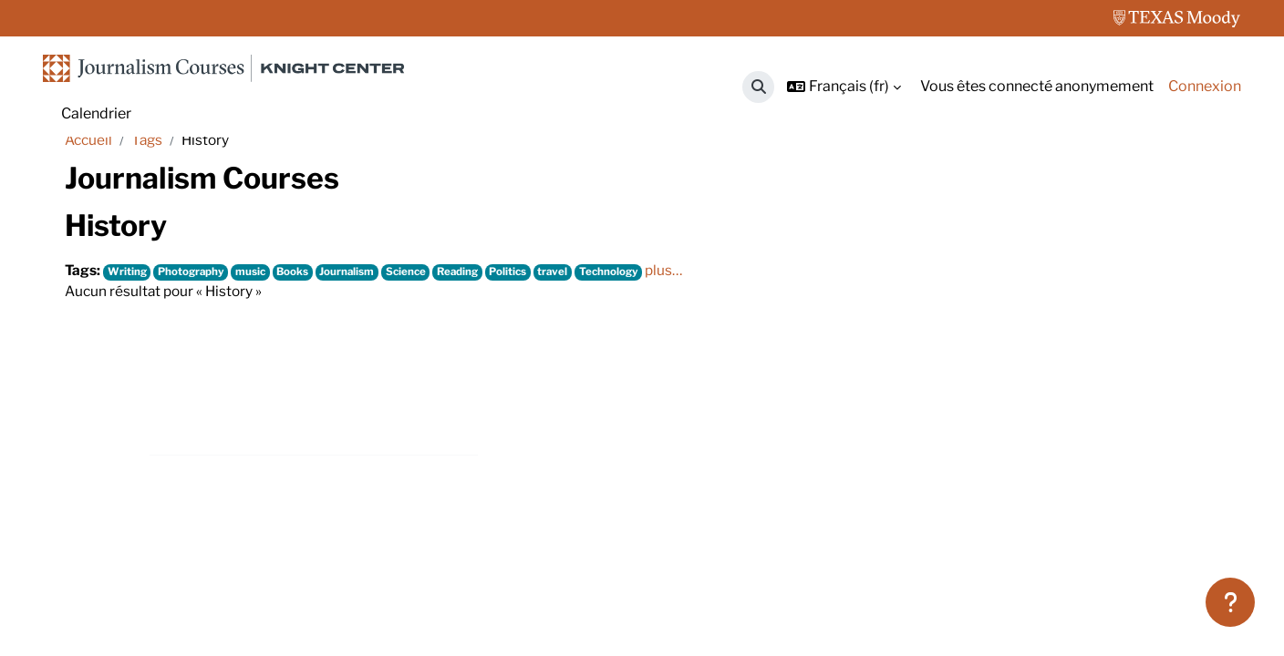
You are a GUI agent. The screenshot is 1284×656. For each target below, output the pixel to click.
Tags (150, 198)
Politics (523, 330)
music (256, 330)
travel (569, 330)
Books (300, 330)
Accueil (90, 198)
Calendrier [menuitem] (96, 113)
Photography (194, 330)
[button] (758, 87)
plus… (684, 329)
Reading (470, 330)
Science (416, 330)
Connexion (1204, 86)
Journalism (355, 330)
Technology (627, 330)
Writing (129, 330)
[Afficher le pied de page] (1230, 602)
